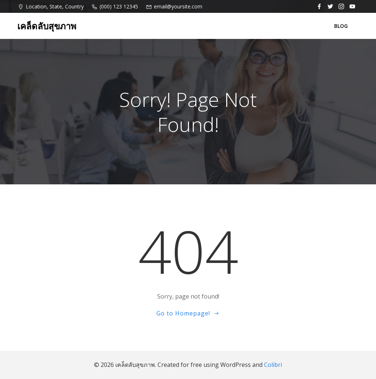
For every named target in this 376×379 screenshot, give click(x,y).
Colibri (273, 365)
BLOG (341, 25)
